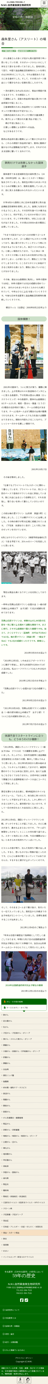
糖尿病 (6, 1190)
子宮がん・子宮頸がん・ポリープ (16, 1033)
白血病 (6, 1069)
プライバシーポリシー (24, 1358)
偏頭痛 (6, 1244)
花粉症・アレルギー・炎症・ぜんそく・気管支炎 (23, 1226)
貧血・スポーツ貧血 (9, 51)
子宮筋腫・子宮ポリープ (13, 1214)
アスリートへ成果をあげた (27, 51)
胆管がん (6, 1111)
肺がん (6, 1015)
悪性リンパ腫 (8, 1075)
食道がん (6, 1093)
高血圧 (6, 1220)
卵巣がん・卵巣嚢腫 (11, 1129)
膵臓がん (6, 1045)
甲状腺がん (7, 1160)
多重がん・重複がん (11, 1172)
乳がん (6, 1027)
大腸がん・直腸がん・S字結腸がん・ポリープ (21, 1051)
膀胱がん (6, 1105)
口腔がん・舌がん (10, 1142)
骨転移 (6, 1166)
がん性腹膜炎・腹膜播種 (13, 1117)
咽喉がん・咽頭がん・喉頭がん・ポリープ (20, 1136)
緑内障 (6, 1178)
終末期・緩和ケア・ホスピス (14, 1087)
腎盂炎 (6, 1184)
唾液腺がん (7, 1154)
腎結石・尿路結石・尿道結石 (14, 1196)
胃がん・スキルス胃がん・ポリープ (17, 1039)
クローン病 (7, 1208)
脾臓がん (6, 1063)
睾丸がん (6, 1148)
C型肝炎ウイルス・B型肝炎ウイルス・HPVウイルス (24, 1202)
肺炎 (5, 1238)
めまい (6, 1251)
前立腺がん (7, 1021)
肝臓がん (6, 1057)
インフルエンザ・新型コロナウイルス (18, 1257)
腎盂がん (6, 1123)
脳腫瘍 (6, 1081)
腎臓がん (6, 1099)
